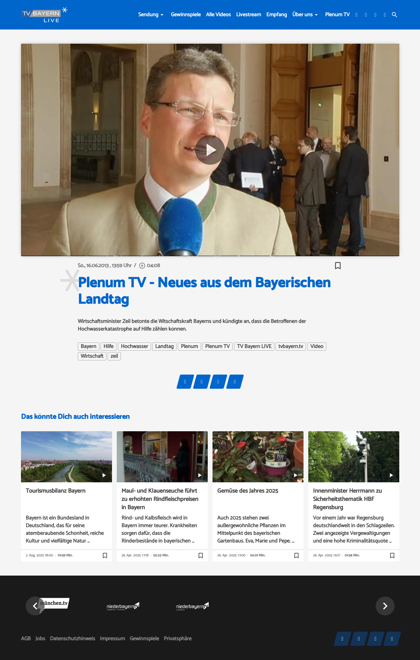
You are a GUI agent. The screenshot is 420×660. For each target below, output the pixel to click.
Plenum (189, 346)
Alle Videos (218, 15)
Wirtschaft (92, 356)
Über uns (302, 15)
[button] (35, 606)
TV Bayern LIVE (254, 346)
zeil (114, 356)
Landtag (164, 346)
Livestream (248, 15)
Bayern (88, 346)
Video (316, 346)
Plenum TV (337, 15)
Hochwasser (134, 346)
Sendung (148, 15)
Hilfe (108, 346)
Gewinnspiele (186, 15)
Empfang (276, 15)
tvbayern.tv (290, 346)
